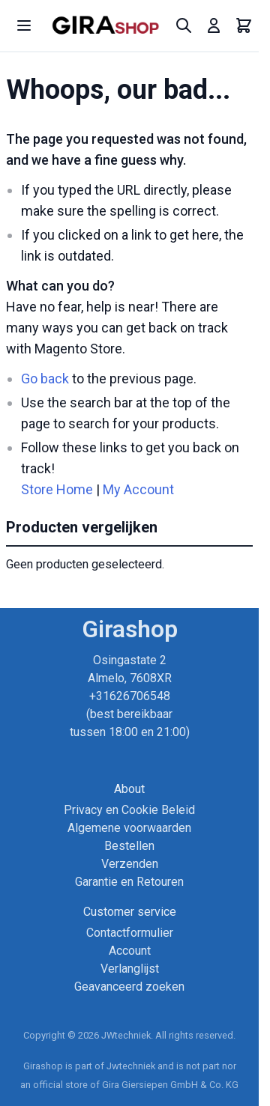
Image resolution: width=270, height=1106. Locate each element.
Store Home (57, 489)
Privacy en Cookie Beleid (129, 810)
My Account (138, 489)
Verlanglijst (129, 968)
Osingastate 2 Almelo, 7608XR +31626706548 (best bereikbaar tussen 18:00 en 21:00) (130, 696)
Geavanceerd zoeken (129, 986)
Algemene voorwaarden (129, 828)
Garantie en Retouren (129, 882)
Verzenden (129, 864)
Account (130, 951)
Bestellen (129, 846)
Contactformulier (129, 933)
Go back (45, 378)
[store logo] (105, 25)
